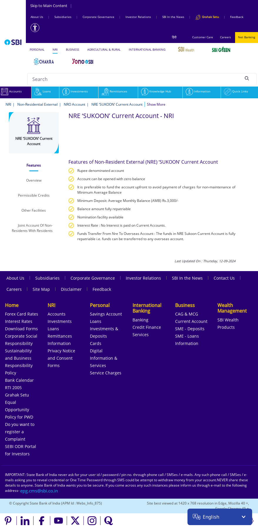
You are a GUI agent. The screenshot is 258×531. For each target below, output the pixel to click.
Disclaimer (71, 289)
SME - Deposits (190, 328)
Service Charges (105, 373)
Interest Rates (18, 321)
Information (198, 91)
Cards (95, 343)
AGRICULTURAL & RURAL (103, 49)
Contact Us (224, 278)
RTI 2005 (13, 387)
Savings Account (106, 314)
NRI (55, 49)
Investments (75, 91)
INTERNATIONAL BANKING (147, 49)
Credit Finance (147, 327)
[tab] (34, 165)
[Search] (247, 78)
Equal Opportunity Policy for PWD (19, 409)
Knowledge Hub (156, 91)
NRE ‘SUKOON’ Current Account (117, 104)
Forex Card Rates (21, 314)
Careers (225, 37)
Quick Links (236, 91)
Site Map (41, 289)
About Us (37, 17)
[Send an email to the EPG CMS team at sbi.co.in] (39, 490)
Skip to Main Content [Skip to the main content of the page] (51, 5)
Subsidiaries (62, 17)
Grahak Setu (17, 395)
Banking (140, 320)
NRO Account (74, 104)
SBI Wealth (228, 320)
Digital (96, 351)
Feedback (236, 17)
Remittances (114, 91)
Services (141, 334)
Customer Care (202, 37)
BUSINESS (72, 49)
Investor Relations (138, 17)
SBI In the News (173, 17)
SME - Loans (187, 336)
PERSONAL (37, 49)
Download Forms (21, 328)
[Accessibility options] (35, 27)
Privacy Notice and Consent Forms (61, 358)
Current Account (191, 321)
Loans (42, 91)
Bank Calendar (19, 380)
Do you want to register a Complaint (19, 432)
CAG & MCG (186, 314)
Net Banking (246, 37)
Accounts (57, 314)
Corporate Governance (98, 17)
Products (226, 327)
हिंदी (174, 37)
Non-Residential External (37, 104)
